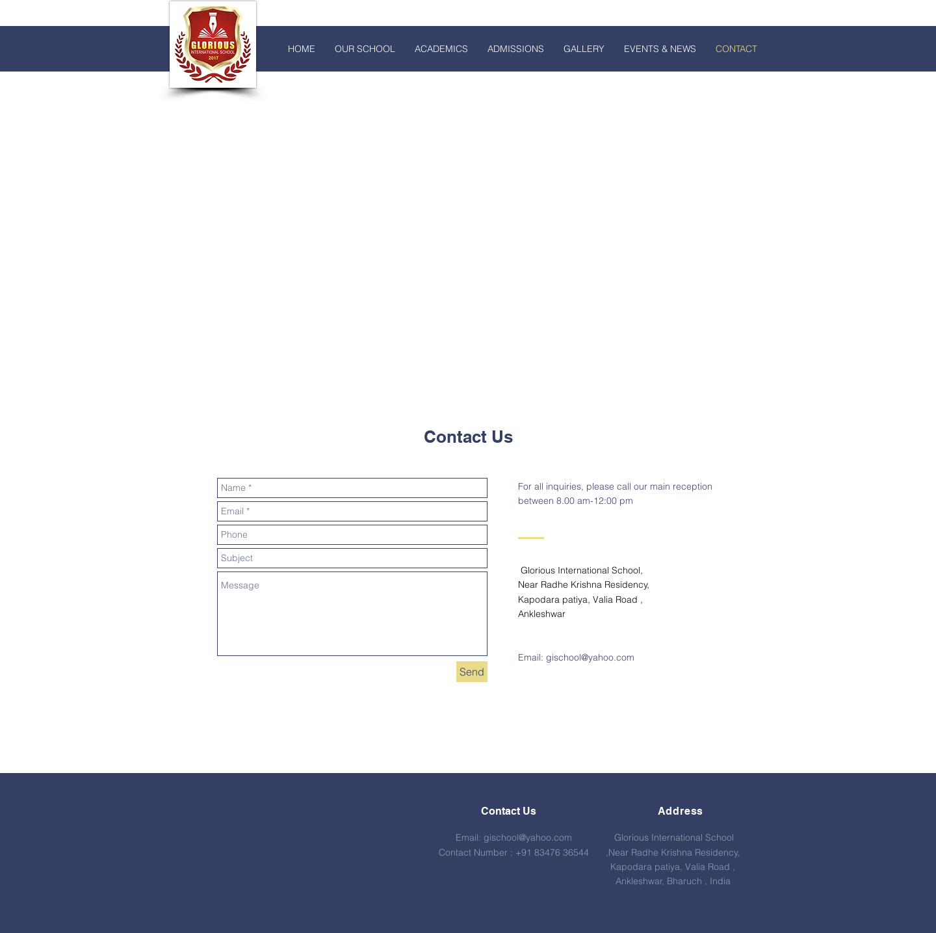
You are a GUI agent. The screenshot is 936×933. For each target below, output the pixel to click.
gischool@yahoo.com (590, 657)
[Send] (472, 671)
